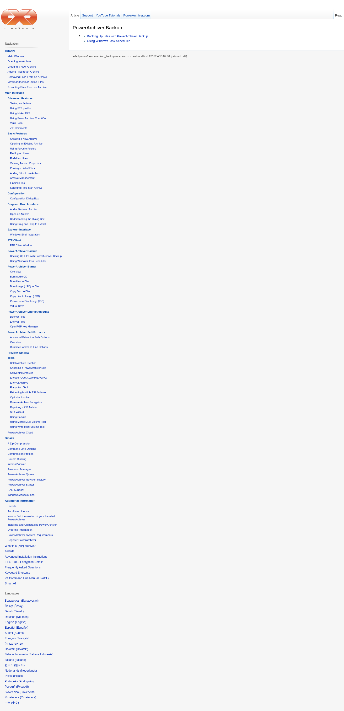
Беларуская (30, 600)
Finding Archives (19, 153)
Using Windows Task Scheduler (108, 41)
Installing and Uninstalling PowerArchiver (32, 524)
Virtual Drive (17, 306)
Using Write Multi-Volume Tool (27, 426)
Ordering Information (19, 529)
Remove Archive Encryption (26, 402)
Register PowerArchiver (21, 540)
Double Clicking (16, 459)
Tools (11, 357)
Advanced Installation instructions (26, 556)
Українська (28, 697)
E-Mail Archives (19, 158)
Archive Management (22, 177)
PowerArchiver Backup (97, 27)
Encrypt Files (17, 321)
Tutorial (10, 51)
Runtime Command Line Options (29, 347)
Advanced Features (19, 98)
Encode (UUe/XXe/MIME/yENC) (28, 377)
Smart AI (10, 583)
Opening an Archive (19, 61)
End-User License (18, 511)
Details (9, 438)
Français (22, 638)
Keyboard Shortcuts (17, 572)
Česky (18, 606)
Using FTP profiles (20, 108)
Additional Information (20, 501)
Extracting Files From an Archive (27, 87)
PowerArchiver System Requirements (30, 535)
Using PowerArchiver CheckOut (28, 118)
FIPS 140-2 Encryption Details (24, 562)
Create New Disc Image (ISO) (27, 301)
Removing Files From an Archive (27, 76)
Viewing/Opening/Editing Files (25, 81)
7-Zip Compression (18, 443)
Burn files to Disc (19, 281)
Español (22, 627)
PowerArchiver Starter (20, 484)
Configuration (16, 193)
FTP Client (14, 240)
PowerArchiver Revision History (26, 479)
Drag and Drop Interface (22, 204)
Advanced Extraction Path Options (29, 337)
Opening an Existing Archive (26, 143)
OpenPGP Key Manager (24, 326)
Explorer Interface (19, 229)
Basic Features (17, 133)
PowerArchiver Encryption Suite (28, 311)
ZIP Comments (18, 128)
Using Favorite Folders (23, 148)
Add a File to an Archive (23, 209)
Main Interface (14, 93)
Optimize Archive (19, 397)
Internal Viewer (16, 464)
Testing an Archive (20, 103)
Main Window (15, 56)
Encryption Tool (19, 387)
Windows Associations (20, 494)
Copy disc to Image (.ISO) (25, 296)
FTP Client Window (21, 245)
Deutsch (22, 617)
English (20, 622)
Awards (9, 551)
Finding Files (17, 183)
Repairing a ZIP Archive (23, 407)
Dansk (19, 611)
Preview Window (18, 352)
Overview (15, 271)
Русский (22, 686)
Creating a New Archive (21, 66)
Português (26, 681)
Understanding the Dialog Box (27, 219)
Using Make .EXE (20, 113)
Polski (18, 676)
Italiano (20, 660)
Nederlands (28, 670)
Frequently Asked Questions (23, 567)
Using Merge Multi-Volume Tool (28, 421)
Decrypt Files (17, 316)
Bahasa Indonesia (40, 654)
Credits (11, 506)
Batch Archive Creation (23, 363)
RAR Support (15, 489)
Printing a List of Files (22, 168)
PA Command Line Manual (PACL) (27, 578)
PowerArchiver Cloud (20, 432)
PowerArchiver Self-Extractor (26, 332)
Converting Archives (21, 372)
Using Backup (18, 417)
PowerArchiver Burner (21, 266)
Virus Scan (16, 123)
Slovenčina (28, 692)
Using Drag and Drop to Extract (28, 224)
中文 (15, 703)
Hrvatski (22, 649)
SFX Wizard (17, 412)
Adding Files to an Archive (23, 71)
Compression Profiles (20, 453)
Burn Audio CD (18, 276)
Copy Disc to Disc (20, 291)
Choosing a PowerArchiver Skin (28, 367)
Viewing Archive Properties (25, 163)
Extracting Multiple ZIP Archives (28, 392)
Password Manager (19, 469)
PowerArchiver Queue (20, 474)
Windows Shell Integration (25, 234)
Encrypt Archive (19, 382)
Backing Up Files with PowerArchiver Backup (117, 36)
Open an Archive (19, 214)
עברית (10, 643)
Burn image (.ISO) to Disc (24, 286)
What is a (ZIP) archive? (20, 546)
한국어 (19, 665)
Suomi (19, 633)
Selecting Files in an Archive (26, 187)
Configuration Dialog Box (24, 198)
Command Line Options (21, 448)
